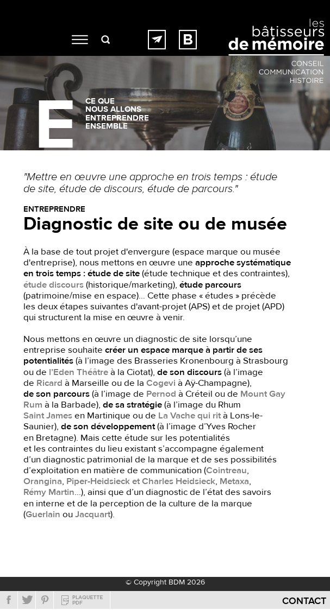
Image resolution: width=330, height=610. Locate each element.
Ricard (49, 383)
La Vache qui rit (189, 416)
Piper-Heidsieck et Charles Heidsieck (140, 481)
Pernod (161, 394)
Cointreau (226, 470)
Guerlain (43, 514)
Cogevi (161, 383)
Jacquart (92, 514)
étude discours (53, 285)
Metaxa (234, 481)
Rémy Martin (48, 492)
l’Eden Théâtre (78, 372)
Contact (304, 601)
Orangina (42, 481)
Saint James (47, 416)
